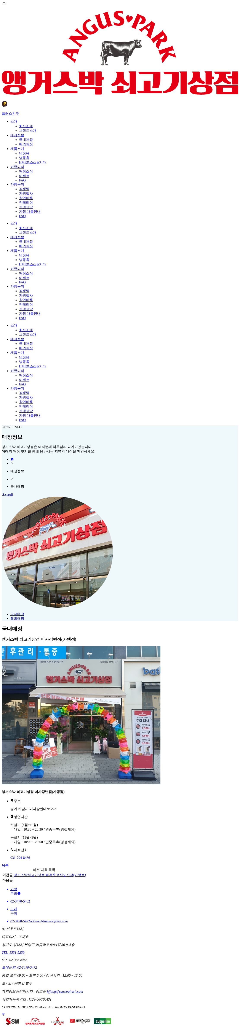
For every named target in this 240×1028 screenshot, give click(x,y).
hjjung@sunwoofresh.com (65, 991)
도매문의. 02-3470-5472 (19, 967)
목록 (5, 865)
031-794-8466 (20, 858)
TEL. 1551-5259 (13, 952)
